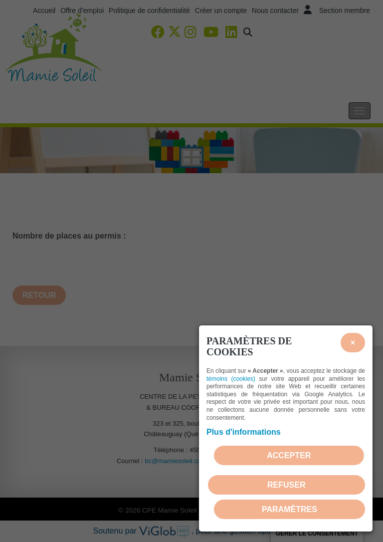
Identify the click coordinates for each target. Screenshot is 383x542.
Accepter (289, 455)
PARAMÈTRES (289, 509)
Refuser (286, 485)
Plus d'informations (243, 432)
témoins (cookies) (230, 378)
